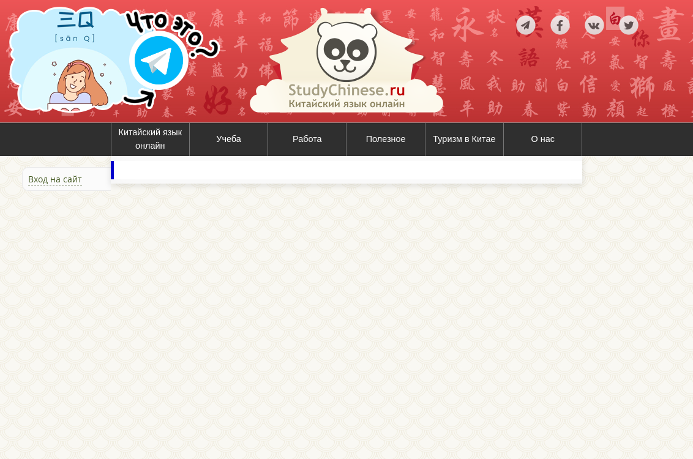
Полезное (386, 139)
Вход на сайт (55, 179)
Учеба (228, 139)
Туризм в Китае (464, 139)
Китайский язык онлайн (150, 139)
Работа (307, 139)
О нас (543, 139)
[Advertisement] (73, 324)
